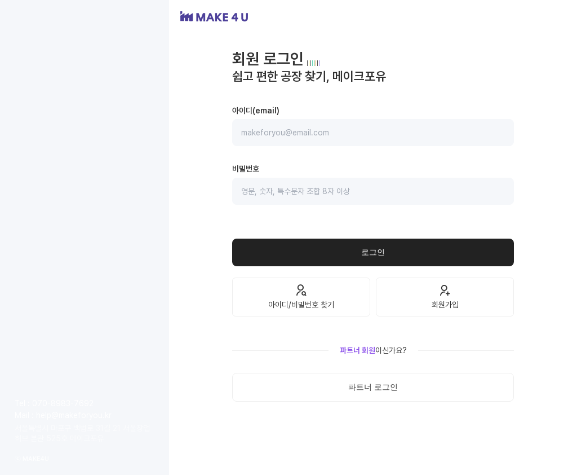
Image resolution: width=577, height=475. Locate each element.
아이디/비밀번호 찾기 (301, 296)
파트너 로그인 (373, 387)
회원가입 (445, 296)
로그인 (373, 252)
